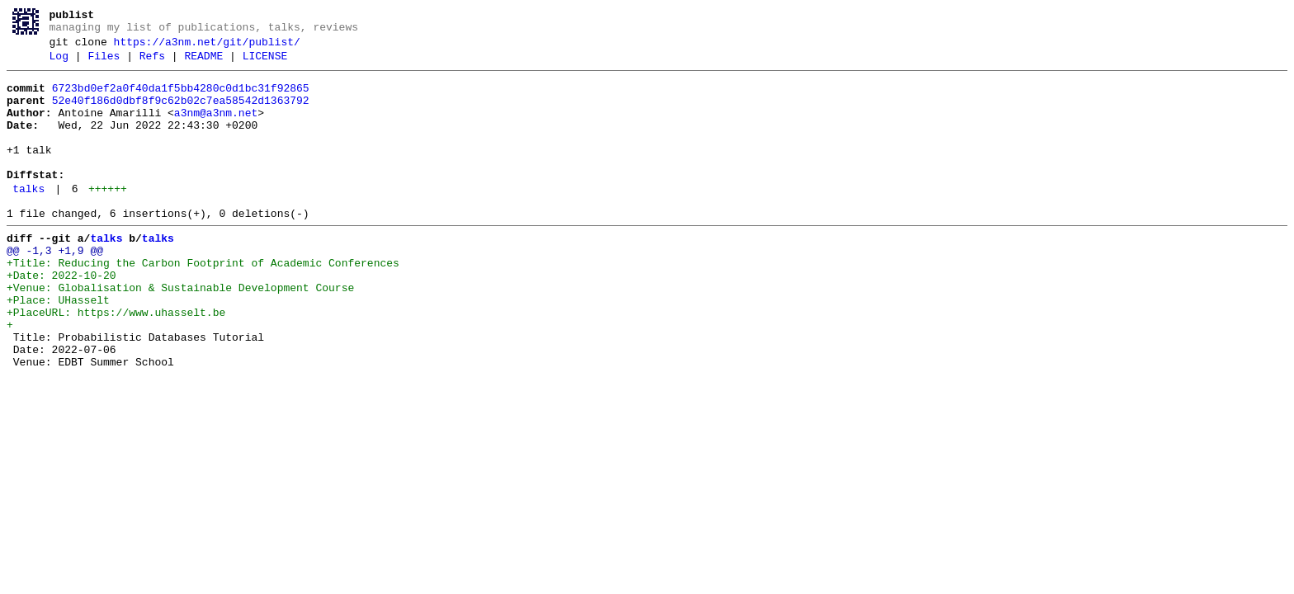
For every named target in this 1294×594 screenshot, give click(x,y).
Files (103, 63)
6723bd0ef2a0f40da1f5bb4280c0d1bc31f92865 (180, 98)
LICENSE (265, 63)
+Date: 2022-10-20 (61, 317)
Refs (152, 63)
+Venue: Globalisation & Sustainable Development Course (180, 332)
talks (28, 218)
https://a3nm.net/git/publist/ (207, 47)
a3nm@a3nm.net (215, 127)
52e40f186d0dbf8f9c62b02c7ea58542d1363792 (180, 113)
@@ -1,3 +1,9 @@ (55, 287)
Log (59, 63)
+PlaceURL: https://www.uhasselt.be (116, 362)
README (203, 63)
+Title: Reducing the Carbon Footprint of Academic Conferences (203, 302)
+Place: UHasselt (58, 347)
